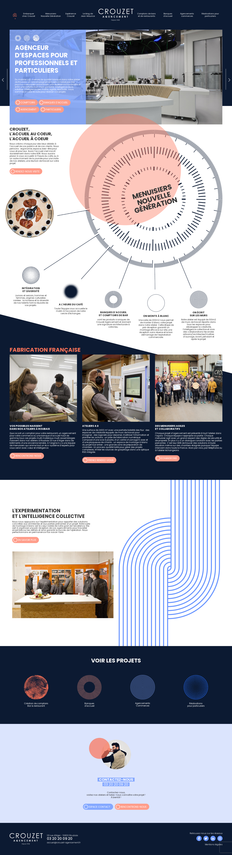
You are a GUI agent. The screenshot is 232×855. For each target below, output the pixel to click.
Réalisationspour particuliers (196, 691)
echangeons (169, 458)
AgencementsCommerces (142, 691)
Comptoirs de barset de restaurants (146, 14)
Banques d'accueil (56, 102)
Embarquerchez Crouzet (28, 14)
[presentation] (3, 79)
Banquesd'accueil (167, 14)
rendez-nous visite (27, 171)
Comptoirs (28, 102)
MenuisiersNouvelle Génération (51, 14)
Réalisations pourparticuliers (210, 14)
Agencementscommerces (187, 14)
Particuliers (53, 109)
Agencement (28, 109)
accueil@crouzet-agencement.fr (63, 842)
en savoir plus (27, 540)
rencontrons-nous (28, 456)
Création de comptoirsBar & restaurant (36, 691)
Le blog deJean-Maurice (88, 14)
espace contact (99, 807)
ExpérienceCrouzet (70, 14)
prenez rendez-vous (100, 460)
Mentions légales (214, 844)
